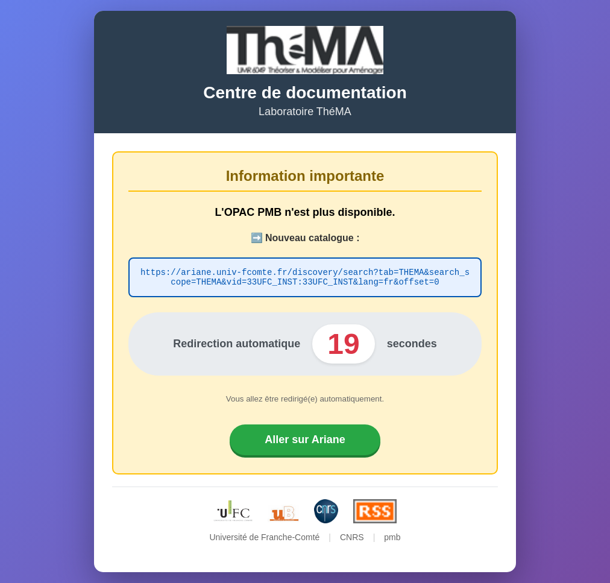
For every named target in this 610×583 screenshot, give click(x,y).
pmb (392, 539)
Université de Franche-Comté (264, 539)
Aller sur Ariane (305, 441)
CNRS (352, 539)
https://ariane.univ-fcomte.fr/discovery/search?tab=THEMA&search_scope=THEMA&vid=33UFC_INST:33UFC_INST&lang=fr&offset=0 (305, 277)
